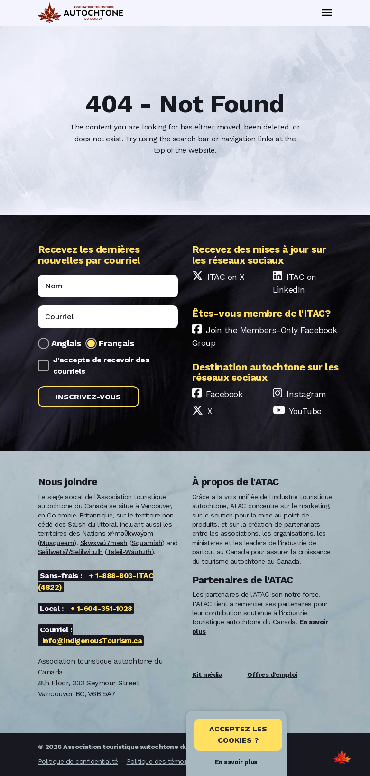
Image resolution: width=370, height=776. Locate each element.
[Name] (108, 286)
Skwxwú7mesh (104, 542)
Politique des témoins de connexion (181, 761)
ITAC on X (226, 277)
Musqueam (57, 542)
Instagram (306, 394)
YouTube (305, 411)
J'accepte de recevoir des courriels (101, 365)
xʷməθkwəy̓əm (130, 533)
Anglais (66, 343)
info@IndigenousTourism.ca (92, 640)
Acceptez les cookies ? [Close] (238, 734)
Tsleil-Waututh (129, 551)
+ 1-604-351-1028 (101, 608)
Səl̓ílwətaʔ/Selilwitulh (70, 551)
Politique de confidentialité (78, 761)
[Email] (108, 316)
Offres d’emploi (272, 674)
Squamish (146, 542)
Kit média (207, 674)
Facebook (224, 394)
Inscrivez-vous (88, 396)
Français (116, 343)
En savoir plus (236, 762)
